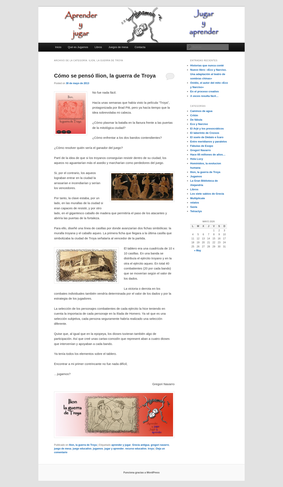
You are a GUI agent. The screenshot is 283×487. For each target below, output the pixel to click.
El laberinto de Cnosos (204, 132)
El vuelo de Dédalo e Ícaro (206, 137)
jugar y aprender (114, 448)
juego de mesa (62, 448)
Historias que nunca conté (207, 65)
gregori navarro (160, 444)
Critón (194, 115)
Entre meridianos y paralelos (208, 141)
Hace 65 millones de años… (207, 154)
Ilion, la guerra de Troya (83, 444)
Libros (98, 47)
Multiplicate (197, 198)
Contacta (140, 47)
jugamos (98, 448)
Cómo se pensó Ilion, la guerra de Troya (105, 76)
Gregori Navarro (200, 150)
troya (151, 448)
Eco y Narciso (199, 124)
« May (197, 250)
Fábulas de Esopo (201, 145)
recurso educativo (135, 448)
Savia (193, 206)
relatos (194, 202)
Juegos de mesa (118, 47)
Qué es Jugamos (78, 47)
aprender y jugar (121, 444)
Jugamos (196, 176)
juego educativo (82, 448)
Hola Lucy (196, 158)
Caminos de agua (201, 111)
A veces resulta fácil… (204, 96)
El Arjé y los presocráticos (207, 128)
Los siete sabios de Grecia (207, 193)
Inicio (58, 47)
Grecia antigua (140, 444)
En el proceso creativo (204, 91)
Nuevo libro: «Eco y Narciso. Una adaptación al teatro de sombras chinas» (208, 74)
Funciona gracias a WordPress (141, 472)
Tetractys (196, 211)
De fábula (196, 119)
